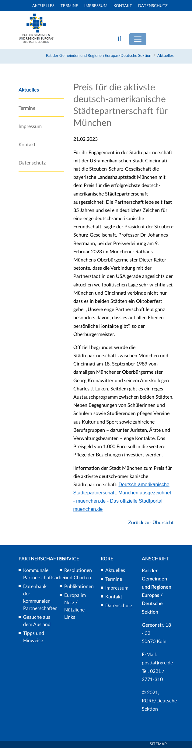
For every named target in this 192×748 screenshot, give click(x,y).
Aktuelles (43, 6)
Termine (69, 6)
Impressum (95, 6)
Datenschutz (153, 6)
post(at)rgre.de (157, 662)
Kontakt (122, 6)
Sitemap (158, 744)
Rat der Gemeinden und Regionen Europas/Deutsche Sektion (98, 56)
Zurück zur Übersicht (151, 522)
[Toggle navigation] (137, 39)
